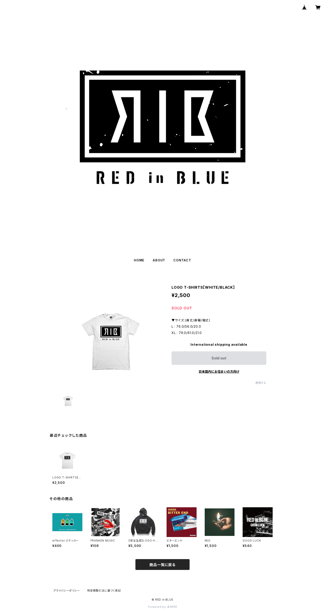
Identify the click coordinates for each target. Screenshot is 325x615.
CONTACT (182, 260)
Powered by (162, 606)
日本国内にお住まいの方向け (219, 371)
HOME (139, 260)
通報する (260, 382)
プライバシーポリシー (66, 590)
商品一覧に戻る (162, 564)
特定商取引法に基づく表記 (104, 590)
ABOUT (159, 260)
